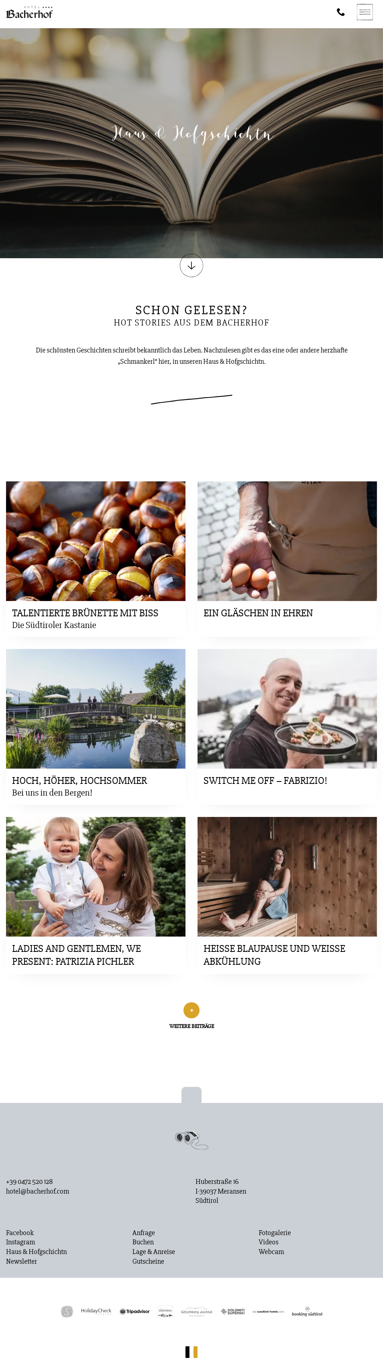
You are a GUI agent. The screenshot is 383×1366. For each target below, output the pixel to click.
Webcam (271, 1252)
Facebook (20, 1233)
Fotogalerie (275, 1233)
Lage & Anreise (153, 1252)
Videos (268, 1242)
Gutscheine (148, 1262)
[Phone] (341, 12)
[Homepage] (29, 12)
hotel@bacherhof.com (37, 1192)
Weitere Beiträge (191, 1026)
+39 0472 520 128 (29, 1182)
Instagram (20, 1242)
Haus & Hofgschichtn (36, 1252)
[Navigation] (365, 12)
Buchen (143, 1242)
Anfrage (143, 1233)
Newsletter (21, 1262)
